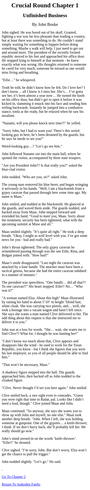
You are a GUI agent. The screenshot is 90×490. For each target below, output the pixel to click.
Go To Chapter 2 (14, 477)
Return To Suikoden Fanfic (21, 484)
